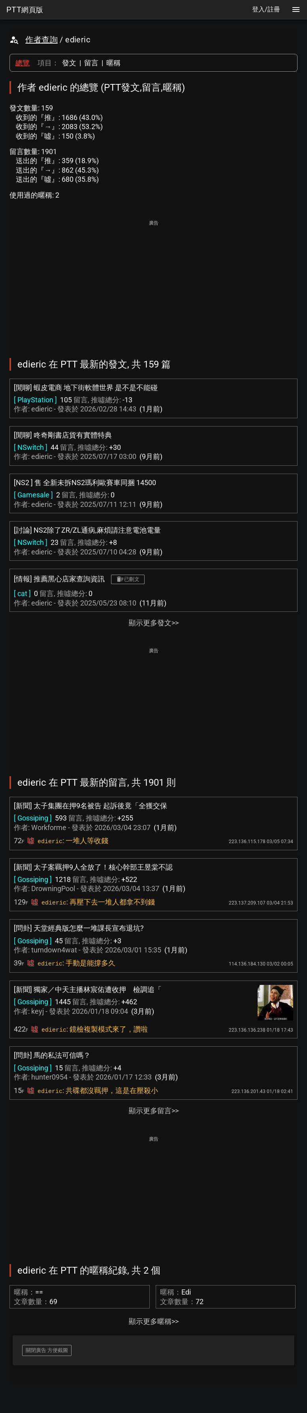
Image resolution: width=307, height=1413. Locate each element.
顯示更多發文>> (154, 623)
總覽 (22, 63)
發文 (69, 63)
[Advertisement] (153, 283)
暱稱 (113, 63)
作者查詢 (41, 39)
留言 (91, 63)
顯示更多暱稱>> (154, 1321)
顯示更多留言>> (154, 1110)
